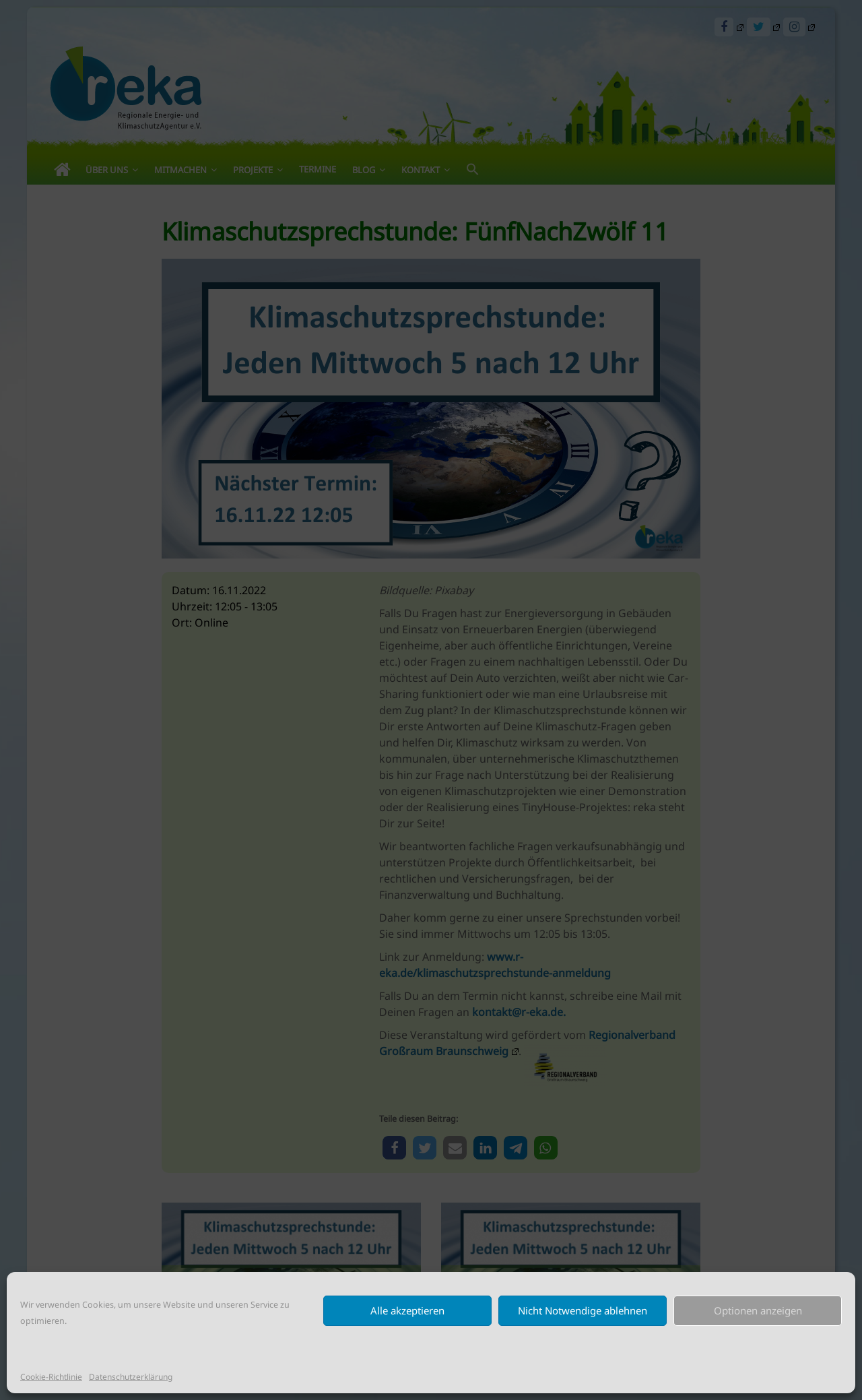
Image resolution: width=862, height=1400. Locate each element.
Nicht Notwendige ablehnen (582, 1310)
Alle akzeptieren (407, 1310)
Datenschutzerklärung (130, 1376)
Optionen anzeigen (758, 1310)
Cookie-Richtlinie (51, 1376)
